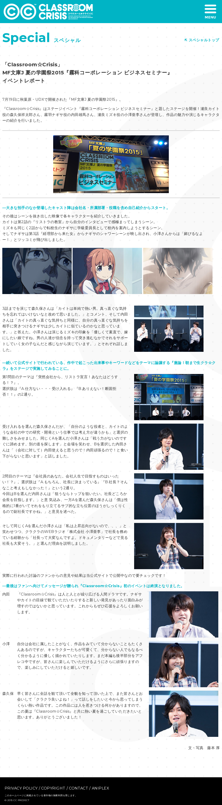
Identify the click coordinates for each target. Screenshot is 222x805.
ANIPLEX (100, 788)
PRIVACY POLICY (21, 788)
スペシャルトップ (202, 40)
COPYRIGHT (53, 788)
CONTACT (78, 788)
